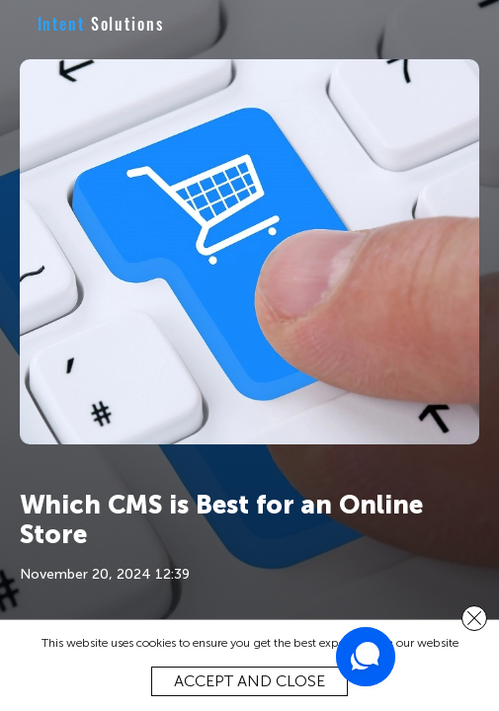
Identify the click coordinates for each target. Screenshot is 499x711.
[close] (474, 618)
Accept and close (249, 681)
